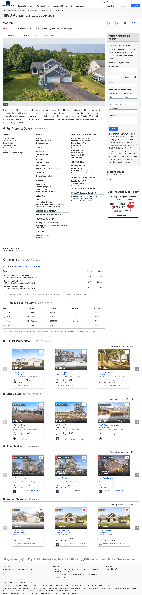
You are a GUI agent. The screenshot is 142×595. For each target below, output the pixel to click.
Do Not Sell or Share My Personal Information (69, 572)
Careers (133, 2)
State (126, 74)
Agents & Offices (60, 6)
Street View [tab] (49, 36)
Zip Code (112, 82)
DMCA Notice (92, 575)
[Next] (137, 369)
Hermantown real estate (64, 561)
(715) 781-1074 (34, 491)
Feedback (56, 569)
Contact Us (66, 569)
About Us (126, 2)
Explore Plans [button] (105, 585)
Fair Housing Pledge (59, 577)
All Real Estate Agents (25, 569)
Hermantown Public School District (27, 267)
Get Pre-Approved (123, 216)
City (110, 74)
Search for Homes (26, 6)
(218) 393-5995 (23, 439)
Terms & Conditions (59, 575)
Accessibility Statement (77, 575)
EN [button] (139, 2)
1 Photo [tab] (12, 36)
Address (114, 66)
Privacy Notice (127, 162)
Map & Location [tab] (30, 36)
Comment (112, 115)
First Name (113, 93)
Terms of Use (116, 162)
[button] (135, 5)
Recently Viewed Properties (117, 6)
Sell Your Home (43, 6)
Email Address (114, 101)
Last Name (127, 93)
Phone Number (114, 108)
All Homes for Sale (9, 569)
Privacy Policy (93, 569)
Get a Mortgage (78, 6)
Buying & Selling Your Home (111, 2)
